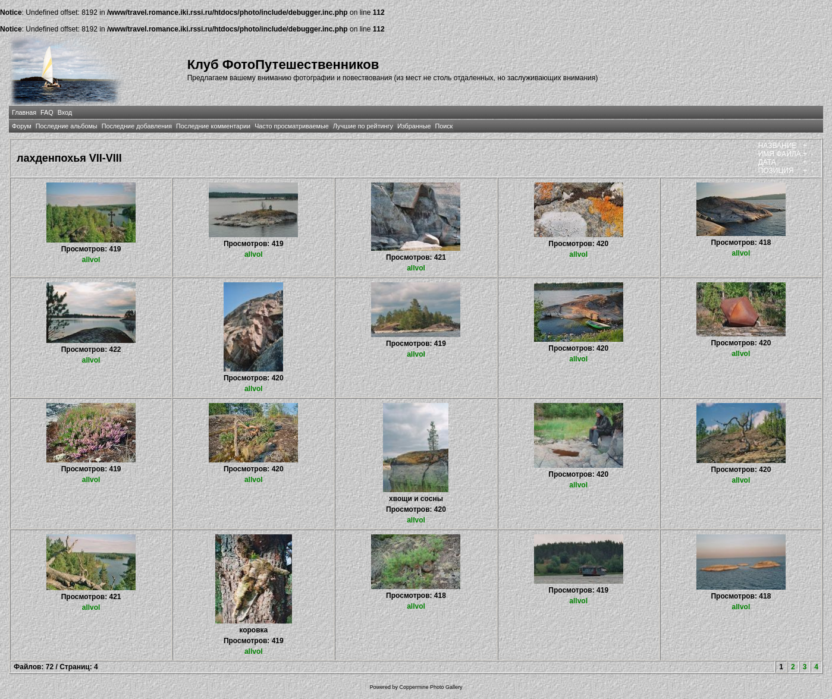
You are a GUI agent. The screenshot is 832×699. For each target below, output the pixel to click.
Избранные (414, 126)
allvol (91, 260)
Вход (65, 112)
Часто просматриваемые (292, 126)
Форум (22, 126)
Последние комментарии (213, 126)
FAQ (47, 112)
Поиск (444, 126)
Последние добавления (137, 126)
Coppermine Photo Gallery (430, 687)
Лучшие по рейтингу (363, 126)
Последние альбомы (67, 126)
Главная (24, 112)
